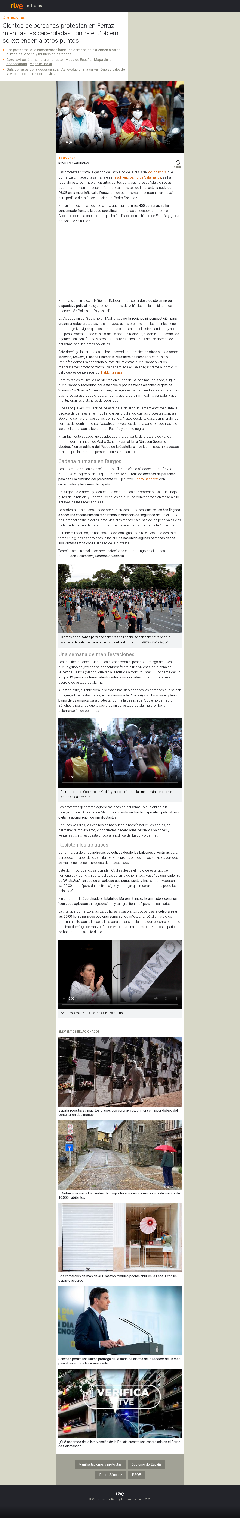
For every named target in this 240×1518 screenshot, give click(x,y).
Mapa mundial (41, 64)
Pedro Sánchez (146, 479)
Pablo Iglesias (111, 372)
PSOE (136, 1475)
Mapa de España (78, 59)
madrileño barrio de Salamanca (137, 177)
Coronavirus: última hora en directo (34, 59)
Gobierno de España (146, 1464)
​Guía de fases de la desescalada (32, 69)
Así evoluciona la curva (79, 69)
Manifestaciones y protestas (100, 1464)
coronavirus (157, 172)
